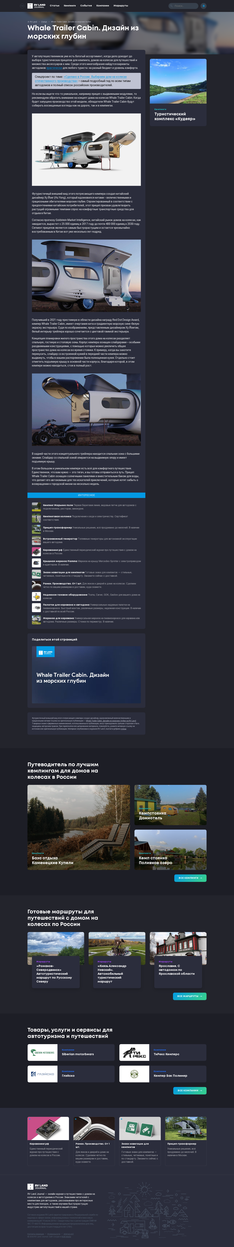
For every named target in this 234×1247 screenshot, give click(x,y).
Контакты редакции (35, 1234)
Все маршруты (189, 996)
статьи (123, 729)
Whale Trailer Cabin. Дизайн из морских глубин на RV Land (111, 721)
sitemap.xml (69, 1234)
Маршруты (121, 6)
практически (54, 67)
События (86, 6)
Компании (102, 6)
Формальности (53, 1234)
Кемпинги (70, 6)
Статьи (54, 6)
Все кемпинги (190, 878)
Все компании (190, 1090)
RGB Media (66, 1237)
